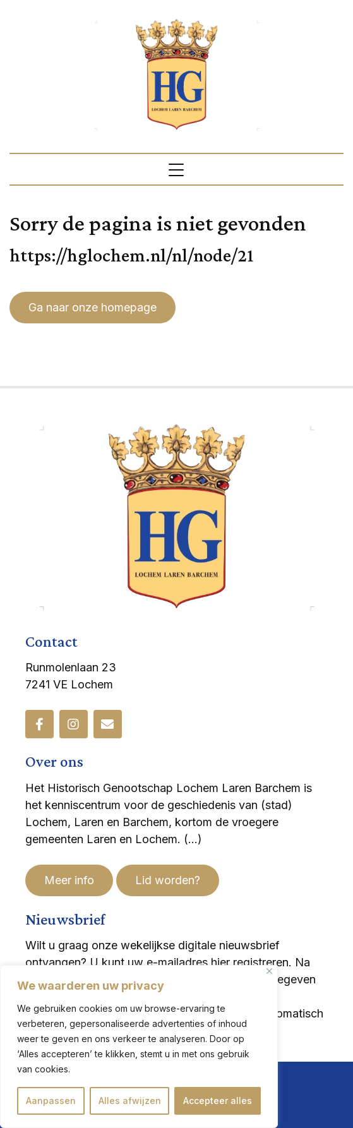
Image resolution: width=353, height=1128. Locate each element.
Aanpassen (51, 1100)
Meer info (69, 880)
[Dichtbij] (269, 971)
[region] (139, 1046)
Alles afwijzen (130, 1100)
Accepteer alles (217, 1100)
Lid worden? (167, 880)
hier (220, 962)
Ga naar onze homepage (92, 307)
